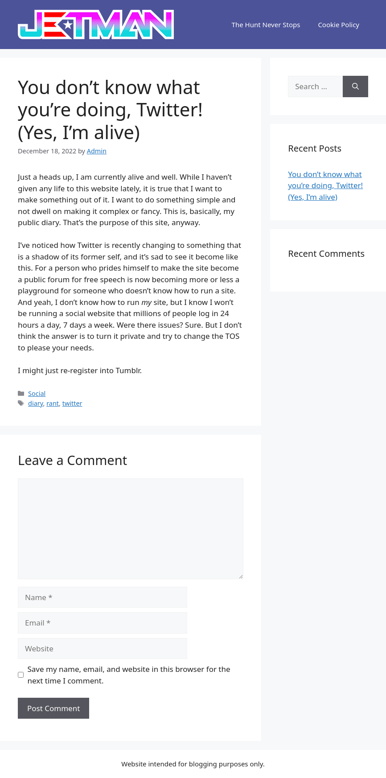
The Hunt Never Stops (266, 24)
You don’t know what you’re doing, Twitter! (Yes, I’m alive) (325, 185)
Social (36, 393)
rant (52, 403)
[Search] (355, 86)
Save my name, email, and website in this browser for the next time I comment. (129, 675)
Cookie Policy (338, 24)
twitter (72, 403)
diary (35, 403)
